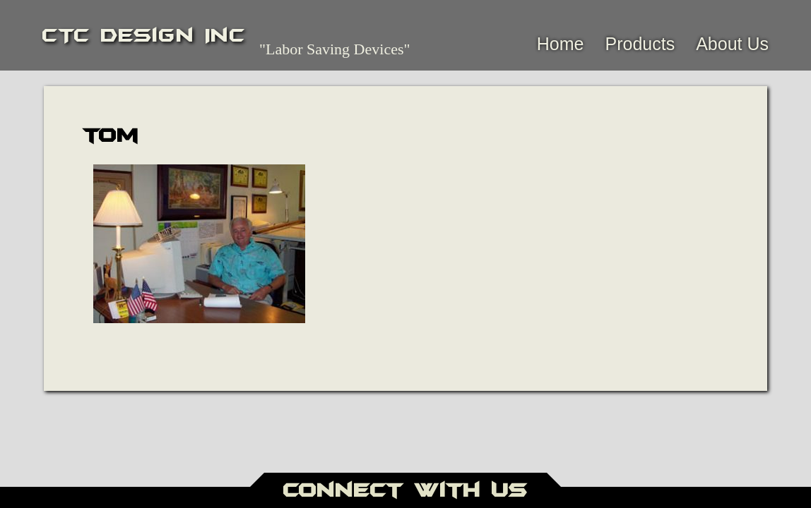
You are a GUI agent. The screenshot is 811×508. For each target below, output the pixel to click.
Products (640, 44)
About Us (732, 44)
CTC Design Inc (143, 35)
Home (560, 44)
